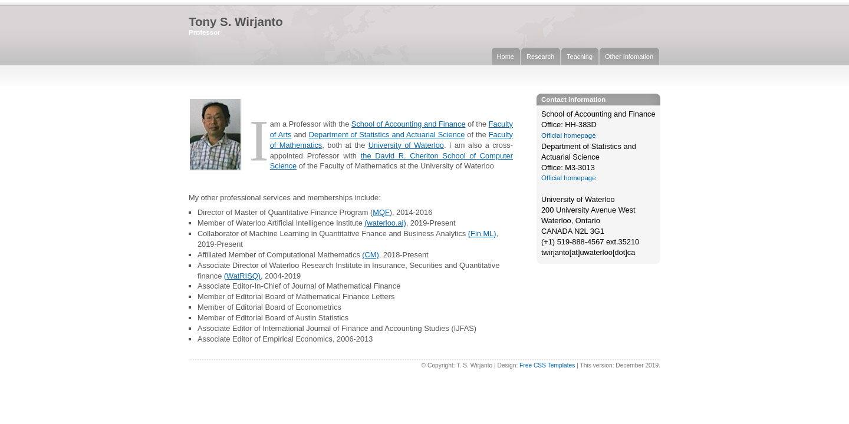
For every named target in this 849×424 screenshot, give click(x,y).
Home (505, 56)
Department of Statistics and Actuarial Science (387, 134)
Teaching (580, 56)
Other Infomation (629, 56)
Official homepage (568, 135)
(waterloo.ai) (385, 222)
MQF (381, 212)
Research (540, 56)
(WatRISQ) (242, 275)
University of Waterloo (406, 145)
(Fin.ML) (482, 233)
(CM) (370, 254)
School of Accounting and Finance (408, 124)
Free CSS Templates (547, 365)
